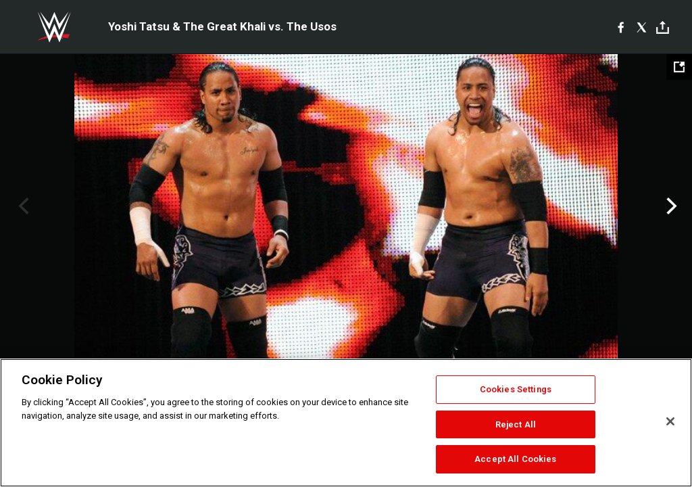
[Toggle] (662, 27)
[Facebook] (620, 27)
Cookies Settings (515, 389)
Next (670, 206)
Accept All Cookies (515, 459)
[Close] (670, 421)
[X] (641, 27)
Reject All (515, 424)
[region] (346, 422)
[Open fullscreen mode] (679, 67)
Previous (22, 206)
